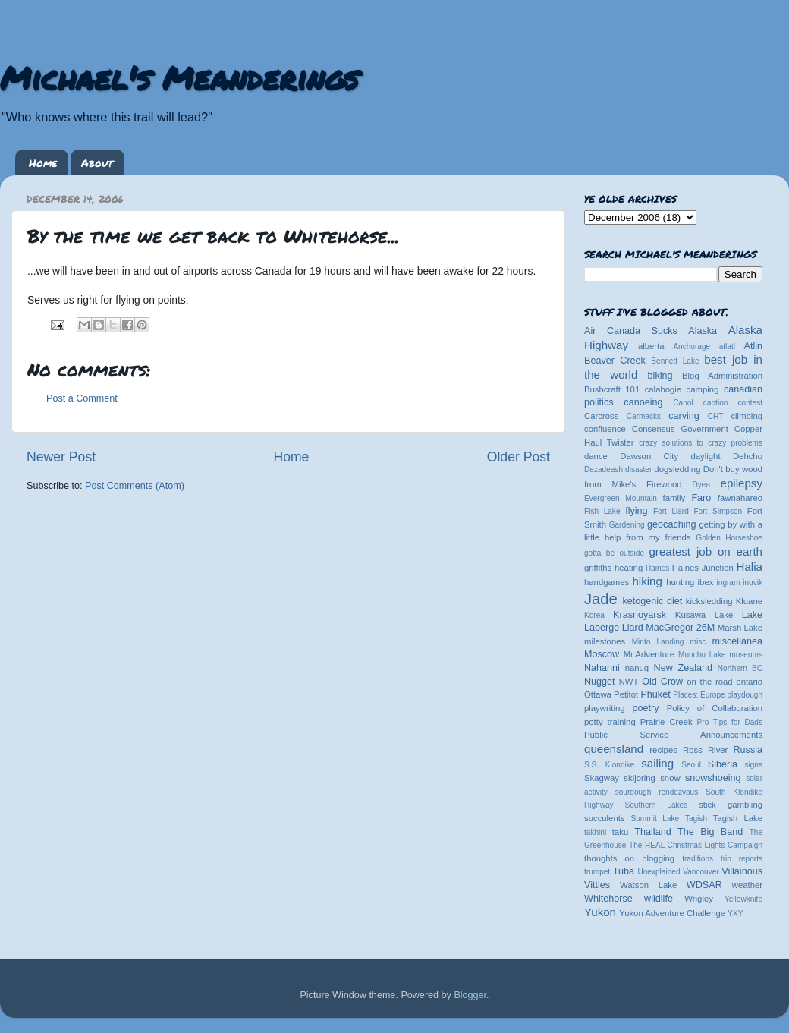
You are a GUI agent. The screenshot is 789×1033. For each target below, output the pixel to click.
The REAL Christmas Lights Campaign (695, 845)
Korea (594, 615)
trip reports (741, 859)
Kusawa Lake (704, 614)
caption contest (732, 402)
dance (596, 456)
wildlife (658, 898)
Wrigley (698, 898)
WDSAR (704, 885)
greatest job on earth (705, 551)
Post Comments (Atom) (134, 485)
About (97, 162)
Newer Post (61, 457)
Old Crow (662, 681)
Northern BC (740, 668)
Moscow (601, 654)
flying (636, 510)
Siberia (722, 764)
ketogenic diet (652, 601)
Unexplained (658, 872)
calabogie (663, 389)
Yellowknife (743, 899)
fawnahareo (740, 497)
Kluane (749, 601)
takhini (595, 832)
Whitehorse (608, 898)
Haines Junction (703, 567)
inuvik (752, 582)
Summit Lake (655, 818)
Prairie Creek (666, 721)
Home (43, 162)
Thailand (652, 832)
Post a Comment (82, 398)
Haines (657, 568)
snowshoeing (713, 778)
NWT (629, 681)
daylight (705, 456)
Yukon (600, 911)
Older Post (518, 457)
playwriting (604, 708)
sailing (657, 763)
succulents (604, 818)
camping (703, 389)
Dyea (702, 484)
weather (747, 885)
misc (698, 642)
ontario (749, 681)
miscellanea (737, 641)
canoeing (643, 402)
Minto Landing (658, 642)
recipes (663, 749)
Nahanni (602, 668)
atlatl (727, 346)
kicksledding (709, 601)
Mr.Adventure (649, 654)
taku (620, 831)
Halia (749, 566)
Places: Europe (699, 695)
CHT (716, 416)
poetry (645, 708)
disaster (638, 469)
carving (683, 416)
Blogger (470, 995)
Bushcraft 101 (612, 389)
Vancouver (700, 872)
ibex (706, 582)
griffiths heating (613, 567)
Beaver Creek (615, 360)
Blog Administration (722, 375)
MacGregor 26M (680, 627)
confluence (605, 428)
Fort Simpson (717, 511)
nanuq (637, 667)
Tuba (623, 871)
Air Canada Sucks (630, 331)
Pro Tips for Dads (729, 722)
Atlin (753, 346)
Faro (701, 498)
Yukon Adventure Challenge (672, 913)
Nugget (599, 681)
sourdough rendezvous (657, 792)
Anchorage (691, 346)
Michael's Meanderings (179, 77)
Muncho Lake (701, 654)
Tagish (696, 818)
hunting (680, 582)
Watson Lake (648, 885)
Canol (683, 402)
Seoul (691, 765)
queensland (613, 748)
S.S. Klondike (609, 765)
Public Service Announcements (673, 734)
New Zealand (683, 668)
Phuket (655, 694)
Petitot (626, 694)
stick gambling (730, 804)
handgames (606, 582)
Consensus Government (680, 428)
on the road (709, 681)
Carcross (601, 415)
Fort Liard (671, 511)
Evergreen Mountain (620, 498)
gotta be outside (614, 553)
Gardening (627, 525)
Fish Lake (602, 511)
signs (753, 765)
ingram (728, 582)
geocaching (671, 524)
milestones (604, 641)
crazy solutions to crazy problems (700, 443)
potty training (610, 721)
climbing (746, 415)
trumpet (597, 872)
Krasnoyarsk (639, 614)
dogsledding (677, 469)
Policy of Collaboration (714, 708)
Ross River (705, 749)
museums (745, 654)
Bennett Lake (675, 361)
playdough (744, 695)
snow (670, 778)
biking (660, 375)
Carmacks (644, 416)
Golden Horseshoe (729, 538)
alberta (651, 346)
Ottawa (597, 694)
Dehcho (747, 456)
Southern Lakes (656, 805)
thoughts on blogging (629, 858)
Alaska (702, 331)
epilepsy (741, 483)
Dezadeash (603, 469)
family (674, 497)
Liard (632, 627)
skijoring (639, 778)
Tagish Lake (737, 818)
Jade (601, 599)
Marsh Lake (740, 627)
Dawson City (649, 456)
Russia (748, 750)
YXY (735, 913)
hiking (647, 581)
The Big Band (710, 832)
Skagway (601, 778)
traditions (697, 859)
